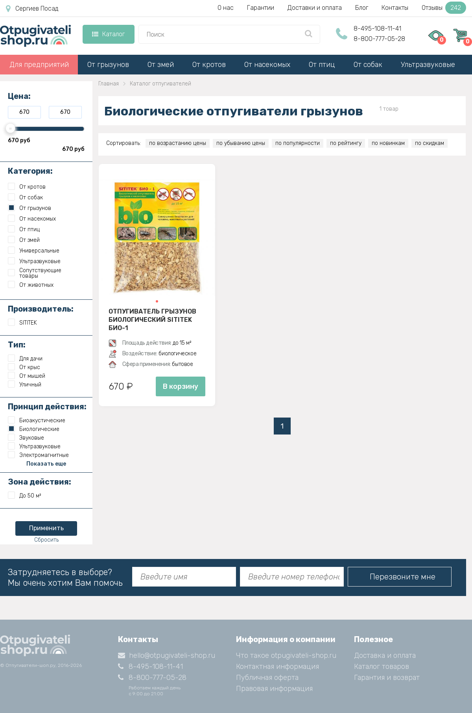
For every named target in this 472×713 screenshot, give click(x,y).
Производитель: (41, 309)
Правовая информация (274, 688)
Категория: (30, 171)
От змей (161, 64)
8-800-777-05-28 (379, 39)
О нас (226, 7)
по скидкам (429, 143)
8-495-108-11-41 (377, 28)
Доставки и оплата (315, 7)
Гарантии (260, 7)
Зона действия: (39, 481)
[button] (157, 301)
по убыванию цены (240, 143)
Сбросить (46, 540)
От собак (368, 64)
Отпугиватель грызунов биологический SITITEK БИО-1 (152, 319)
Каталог (108, 34)
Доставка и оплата (385, 655)
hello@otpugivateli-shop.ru (166, 655)
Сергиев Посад (32, 9)
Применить (46, 528)
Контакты (395, 7)
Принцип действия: (47, 406)
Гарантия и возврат (387, 677)
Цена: (19, 96)
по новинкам (388, 143)
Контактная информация (277, 666)
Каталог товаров (381, 666)
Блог (361, 7)
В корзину (180, 386)
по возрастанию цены (177, 143)
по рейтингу (345, 143)
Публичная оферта (267, 677)
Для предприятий (39, 64)
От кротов (209, 64)
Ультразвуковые (428, 64)
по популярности (297, 143)
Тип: (17, 344)
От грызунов (108, 64)
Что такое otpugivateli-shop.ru (286, 655)
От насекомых (267, 64)
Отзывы (444, 8)
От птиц (322, 64)
